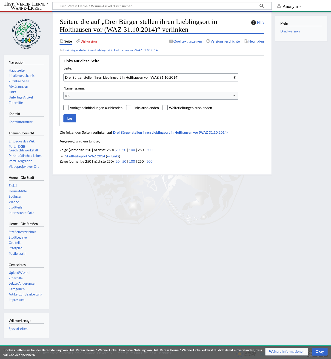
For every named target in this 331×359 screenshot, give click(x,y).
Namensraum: (74, 88)
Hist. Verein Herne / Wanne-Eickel (26, 6)
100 (132, 150)
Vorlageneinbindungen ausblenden (96, 108)
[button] (286, 352)
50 (124, 150)
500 (149, 150)
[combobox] (150, 77)
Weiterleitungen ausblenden (190, 108)
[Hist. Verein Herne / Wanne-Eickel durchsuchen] (162, 5)
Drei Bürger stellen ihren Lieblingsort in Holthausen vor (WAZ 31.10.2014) (110, 50)
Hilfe (257, 22)
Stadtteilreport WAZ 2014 (85, 156)
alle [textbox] (67, 95)
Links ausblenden (146, 108)
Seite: (67, 68)
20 (117, 150)
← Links (113, 156)
